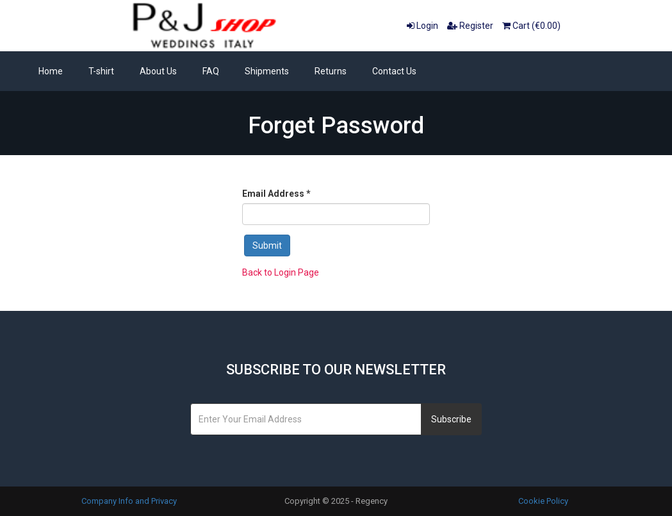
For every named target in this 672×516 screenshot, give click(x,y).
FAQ (210, 71)
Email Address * (276, 193)
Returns (331, 71)
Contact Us (394, 71)
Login (422, 26)
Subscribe (451, 419)
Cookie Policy (543, 501)
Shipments (267, 71)
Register (470, 26)
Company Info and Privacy (129, 501)
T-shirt (101, 71)
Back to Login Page (280, 272)
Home (50, 71)
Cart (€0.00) (531, 26)
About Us (158, 71)
